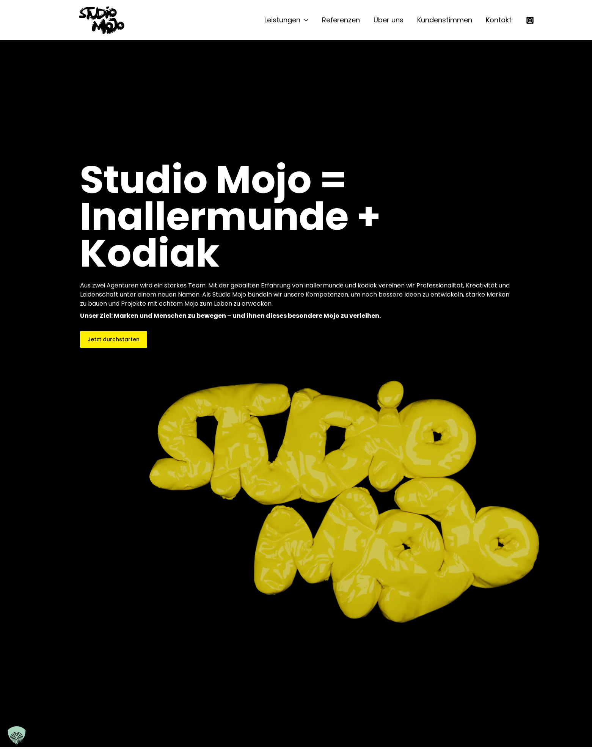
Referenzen (341, 20)
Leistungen (286, 20)
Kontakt (499, 20)
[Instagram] (530, 20)
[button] (304, 20)
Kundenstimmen (444, 20)
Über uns (389, 20)
